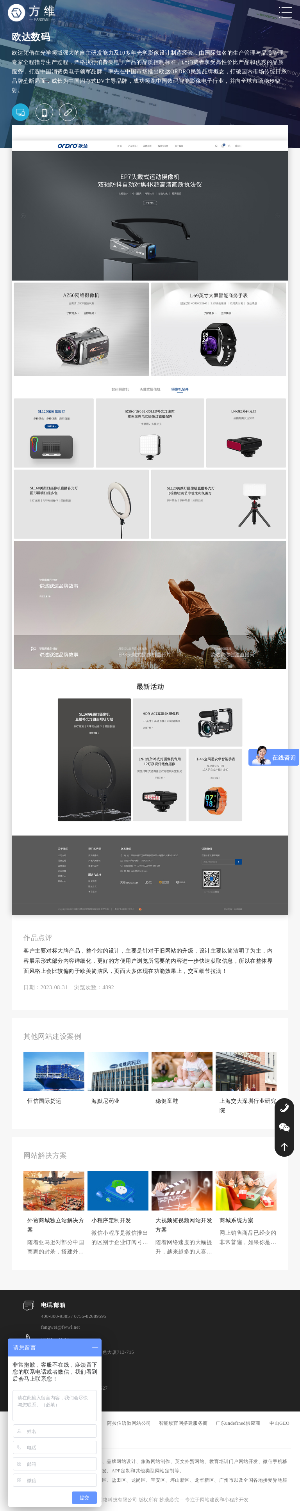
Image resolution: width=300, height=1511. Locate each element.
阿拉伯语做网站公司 (129, 1423)
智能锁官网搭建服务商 (183, 1423)
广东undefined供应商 (238, 1423)
